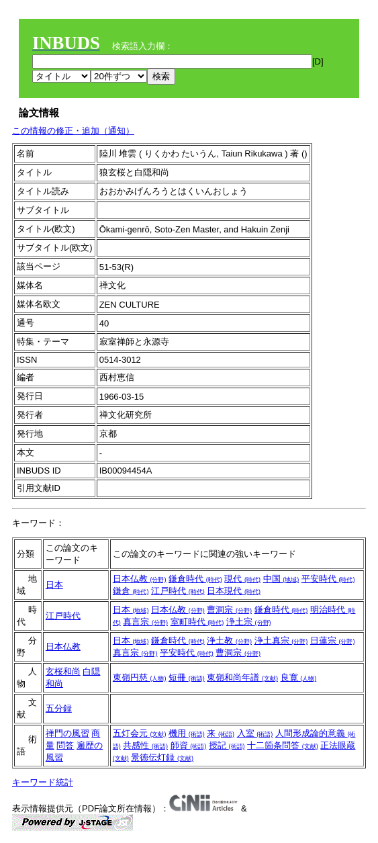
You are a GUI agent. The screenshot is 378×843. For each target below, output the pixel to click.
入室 (255, 733)
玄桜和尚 (63, 671)
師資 (189, 745)
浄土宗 (248, 622)
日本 (54, 585)
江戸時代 (178, 591)
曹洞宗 (229, 610)
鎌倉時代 (195, 579)
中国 (281, 579)
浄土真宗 (281, 640)
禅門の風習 (67, 733)
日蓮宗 (332, 640)
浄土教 (229, 640)
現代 (242, 579)
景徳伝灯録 (162, 757)
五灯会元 (140, 733)
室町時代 (197, 622)
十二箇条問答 (282, 745)
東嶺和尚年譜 (242, 677)
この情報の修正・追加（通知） (73, 131)
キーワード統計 (42, 782)
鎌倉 (131, 591)
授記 (227, 745)
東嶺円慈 (140, 677)
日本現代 (234, 591)
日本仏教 (140, 579)
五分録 (59, 708)
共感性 (145, 745)
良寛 (299, 677)
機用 (187, 733)
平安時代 (328, 579)
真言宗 (145, 622)
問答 (65, 745)
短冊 (187, 677)
